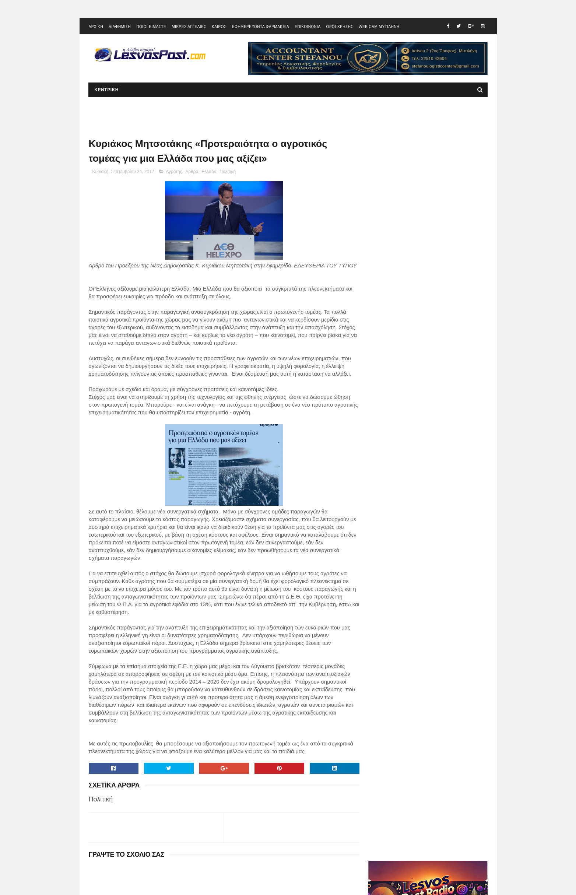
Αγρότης (174, 172)
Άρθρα (191, 172)
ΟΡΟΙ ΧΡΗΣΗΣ (339, 27)
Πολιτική (227, 172)
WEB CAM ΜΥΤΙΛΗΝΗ (379, 27)
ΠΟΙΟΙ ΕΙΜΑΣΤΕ (151, 27)
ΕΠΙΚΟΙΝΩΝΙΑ (307, 27)
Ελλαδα (208, 172)
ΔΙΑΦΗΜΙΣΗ (120, 27)
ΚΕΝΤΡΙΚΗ (107, 90)
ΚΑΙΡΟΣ (219, 27)
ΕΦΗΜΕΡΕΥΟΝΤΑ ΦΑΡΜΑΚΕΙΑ (260, 27)
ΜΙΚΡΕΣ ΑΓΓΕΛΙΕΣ (189, 27)
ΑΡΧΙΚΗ (96, 27)
